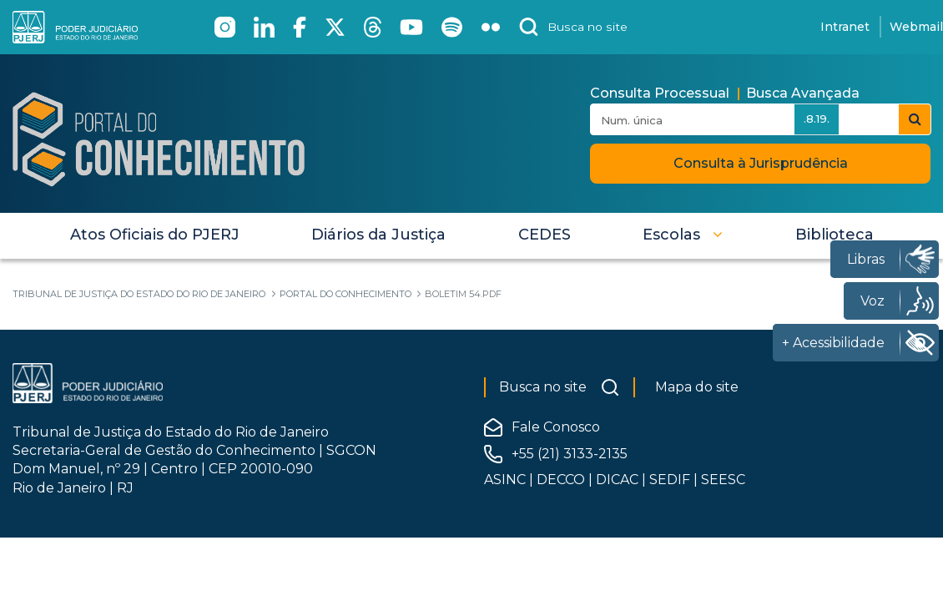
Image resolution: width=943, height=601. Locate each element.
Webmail (916, 26)
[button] (683, 234)
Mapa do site (697, 387)
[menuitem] (155, 234)
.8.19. (817, 118)
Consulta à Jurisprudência (760, 163)
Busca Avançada (803, 93)
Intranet (845, 26)
